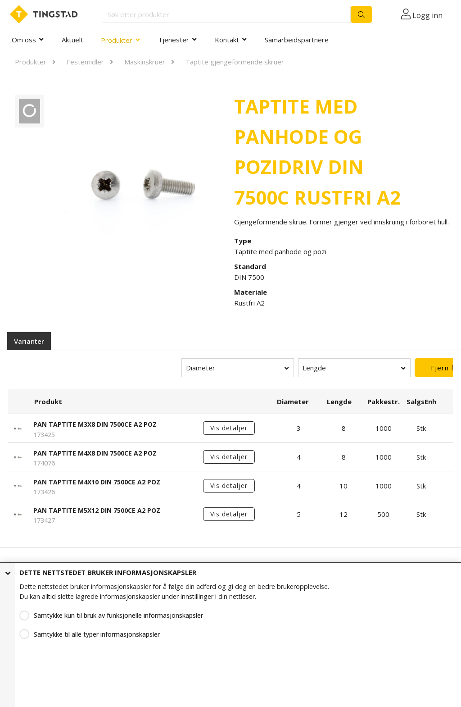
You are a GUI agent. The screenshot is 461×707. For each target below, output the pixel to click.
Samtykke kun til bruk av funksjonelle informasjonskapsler (118, 614)
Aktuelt (72, 39)
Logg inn (427, 15)
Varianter (29, 341)
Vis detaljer (229, 428)
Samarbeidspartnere (297, 39)
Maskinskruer (144, 61)
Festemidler (85, 61)
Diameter (126, 367)
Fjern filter (397, 367)
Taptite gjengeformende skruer (234, 61)
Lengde (240, 367)
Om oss (24, 39)
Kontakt (227, 39)
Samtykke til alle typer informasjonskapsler (97, 633)
